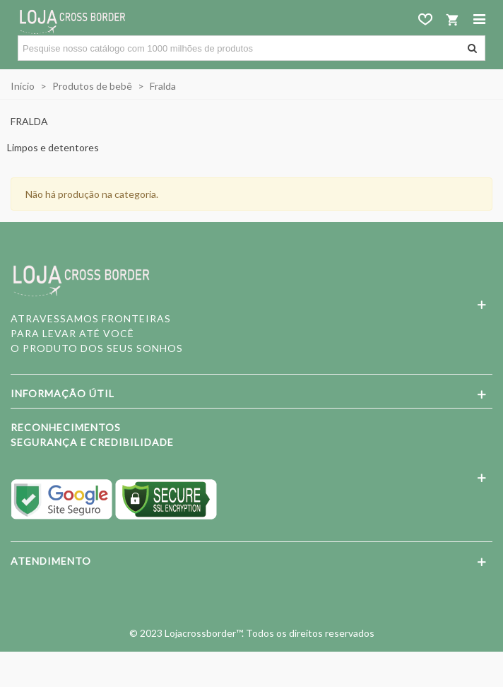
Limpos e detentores (53, 147)
